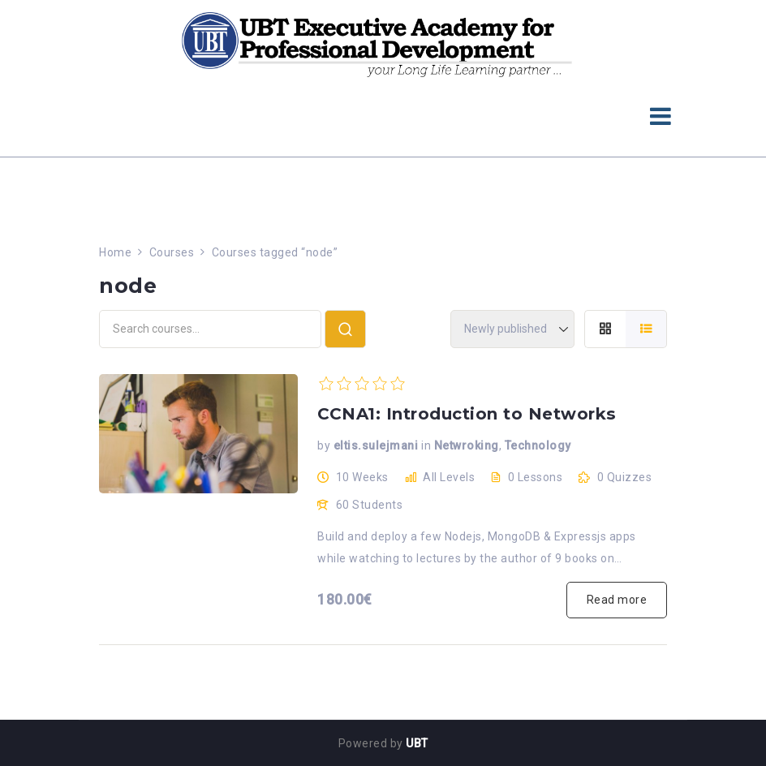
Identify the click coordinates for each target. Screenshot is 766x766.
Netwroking (466, 445)
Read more (617, 599)
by (323, 445)
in (426, 445)
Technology (538, 445)
